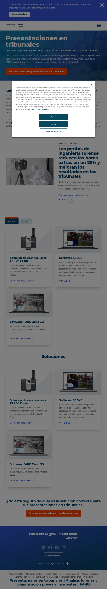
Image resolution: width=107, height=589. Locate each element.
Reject (53, 124)
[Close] (91, 84)
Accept (53, 117)
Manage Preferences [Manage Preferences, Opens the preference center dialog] (53, 131)
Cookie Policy (30, 109)
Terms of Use (44, 109)
